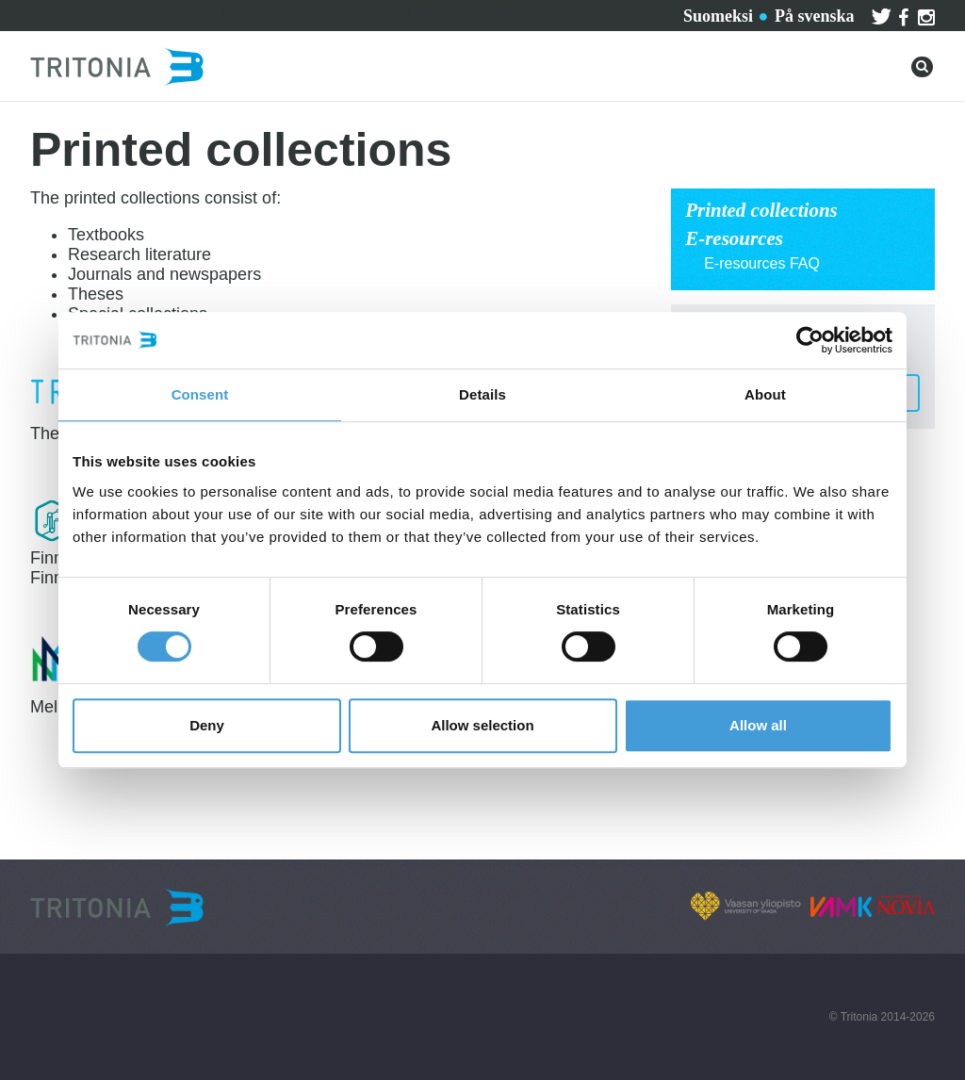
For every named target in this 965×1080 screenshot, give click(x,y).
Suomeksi (718, 16)
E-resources (734, 238)
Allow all (758, 725)
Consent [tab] (200, 394)
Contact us (347, 13)
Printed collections (761, 210)
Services (253, 13)
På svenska (815, 16)
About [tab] (765, 394)
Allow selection (482, 725)
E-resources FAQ (762, 263)
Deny (206, 725)
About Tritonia (464, 13)
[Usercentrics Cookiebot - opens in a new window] (810, 340)
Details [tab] (482, 394)
